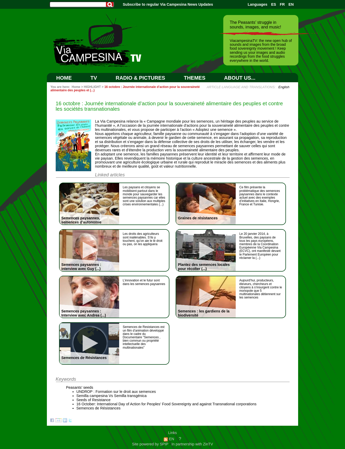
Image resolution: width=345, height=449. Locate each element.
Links (172, 433)
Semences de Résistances (98, 408)
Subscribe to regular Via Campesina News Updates (168, 4)
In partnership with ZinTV (192, 444)
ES (273, 4)
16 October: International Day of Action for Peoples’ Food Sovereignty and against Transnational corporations (166, 404)
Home (64, 78)
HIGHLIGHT (92, 87)
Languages (257, 4)
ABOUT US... (239, 78)
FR (282, 4)
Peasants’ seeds (79, 387)
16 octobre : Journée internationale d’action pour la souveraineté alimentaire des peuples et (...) (125, 88)
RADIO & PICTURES (140, 78)
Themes (194, 78)
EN (291, 4)
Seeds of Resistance (93, 400)
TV (93, 78)
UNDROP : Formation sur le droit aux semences (116, 392)
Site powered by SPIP (150, 444)
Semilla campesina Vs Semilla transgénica (111, 396)
